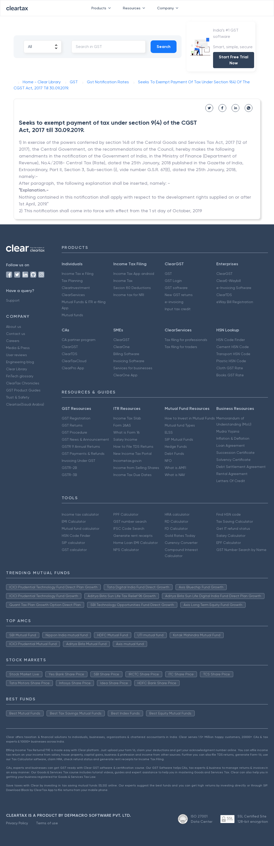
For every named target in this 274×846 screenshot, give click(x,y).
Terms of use (47, 823)
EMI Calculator (74, 521)
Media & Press (18, 348)
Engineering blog (20, 362)
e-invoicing (174, 302)
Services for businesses (132, 368)
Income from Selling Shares (136, 468)
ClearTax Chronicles (22, 383)
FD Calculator (176, 528)
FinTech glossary (19, 376)
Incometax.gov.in (127, 461)
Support (13, 300)
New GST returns (179, 295)
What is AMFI (175, 468)
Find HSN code (228, 514)
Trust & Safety (17, 397)
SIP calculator (73, 543)
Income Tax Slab (127, 418)
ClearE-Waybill (228, 281)
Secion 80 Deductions (132, 288)
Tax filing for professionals (186, 340)
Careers (12, 341)
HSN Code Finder (230, 340)
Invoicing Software (128, 361)
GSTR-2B (69, 468)
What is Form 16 (126, 432)
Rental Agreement (232, 474)
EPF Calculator (228, 543)
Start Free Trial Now (233, 60)
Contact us (15, 334)
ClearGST (224, 274)
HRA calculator (177, 514)
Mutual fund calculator (80, 528)
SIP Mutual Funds (179, 439)
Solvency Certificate (233, 460)
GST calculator (74, 550)
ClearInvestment (76, 288)
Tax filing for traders (181, 347)
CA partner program (78, 340)
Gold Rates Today (180, 536)
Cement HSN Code (232, 347)
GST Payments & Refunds (83, 454)
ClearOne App (125, 375)
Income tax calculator (80, 514)
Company (168, 8)
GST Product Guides (23, 390)
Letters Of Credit (230, 481)
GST (168, 274)
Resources (135, 8)
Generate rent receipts (133, 536)
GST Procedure (74, 432)
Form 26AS (122, 425)
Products (102, 8)
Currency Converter (181, 543)
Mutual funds (72, 315)
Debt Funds (174, 454)
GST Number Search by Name (241, 550)
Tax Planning (72, 281)
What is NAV (175, 475)
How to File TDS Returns (133, 446)
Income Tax (122, 281)
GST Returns (72, 425)
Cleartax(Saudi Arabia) (25, 404)
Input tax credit (178, 309)
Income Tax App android (133, 274)
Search (163, 46)
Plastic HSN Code (231, 361)
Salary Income (125, 439)
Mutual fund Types (180, 425)
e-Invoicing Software (233, 288)
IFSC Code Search (128, 528)
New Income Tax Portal (132, 454)
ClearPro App (73, 368)
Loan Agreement (230, 445)
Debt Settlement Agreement (241, 467)
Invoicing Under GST (78, 461)
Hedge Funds (176, 446)
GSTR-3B (69, 475)
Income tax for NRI (128, 295)
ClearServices (73, 295)
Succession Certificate (235, 453)
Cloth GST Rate (229, 368)
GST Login (173, 281)
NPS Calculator (126, 550)
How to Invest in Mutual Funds (190, 418)
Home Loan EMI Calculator (135, 543)
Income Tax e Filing (77, 274)
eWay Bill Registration (234, 302)
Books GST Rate (230, 375)
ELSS (169, 432)
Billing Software (126, 354)
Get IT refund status (233, 528)
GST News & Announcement (85, 439)
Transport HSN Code (233, 354)
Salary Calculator (230, 536)
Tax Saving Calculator (234, 521)
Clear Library (16, 369)
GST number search (130, 521)
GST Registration (76, 418)
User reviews (16, 355)
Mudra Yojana (227, 431)
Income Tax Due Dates (132, 475)
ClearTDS (224, 295)
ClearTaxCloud (74, 361)
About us (13, 327)
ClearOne (121, 347)
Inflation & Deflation (232, 438)
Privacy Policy (17, 823)
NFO (168, 461)
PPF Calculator (125, 514)
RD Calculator (176, 521)
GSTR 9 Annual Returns (81, 446)
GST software (176, 288)
